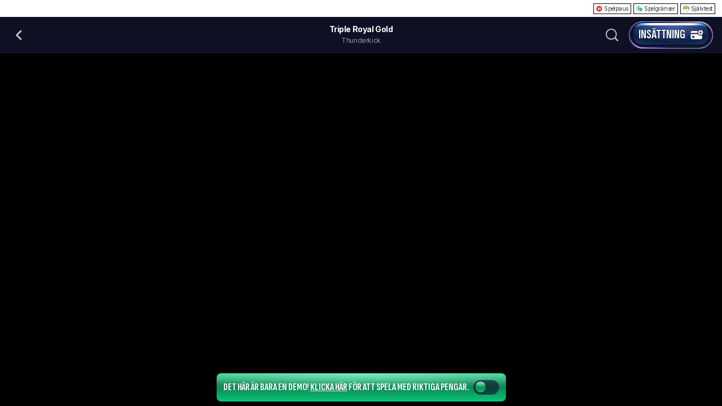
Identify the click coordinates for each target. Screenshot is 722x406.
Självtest (697, 8)
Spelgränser (655, 8)
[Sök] (612, 35)
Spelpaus (612, 8)
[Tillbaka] (19, 35)
